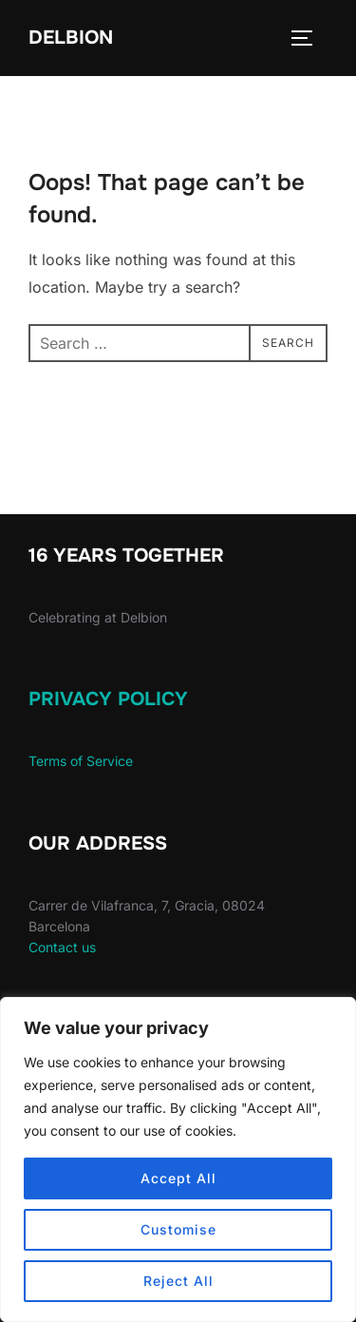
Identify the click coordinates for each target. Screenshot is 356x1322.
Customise (178, 1229)
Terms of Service (80, 761)
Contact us (62, 947)
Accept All (178, 1178)
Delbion (70, 37)
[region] (178, 1159)
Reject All (178, 1281)
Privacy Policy (108, 699)
